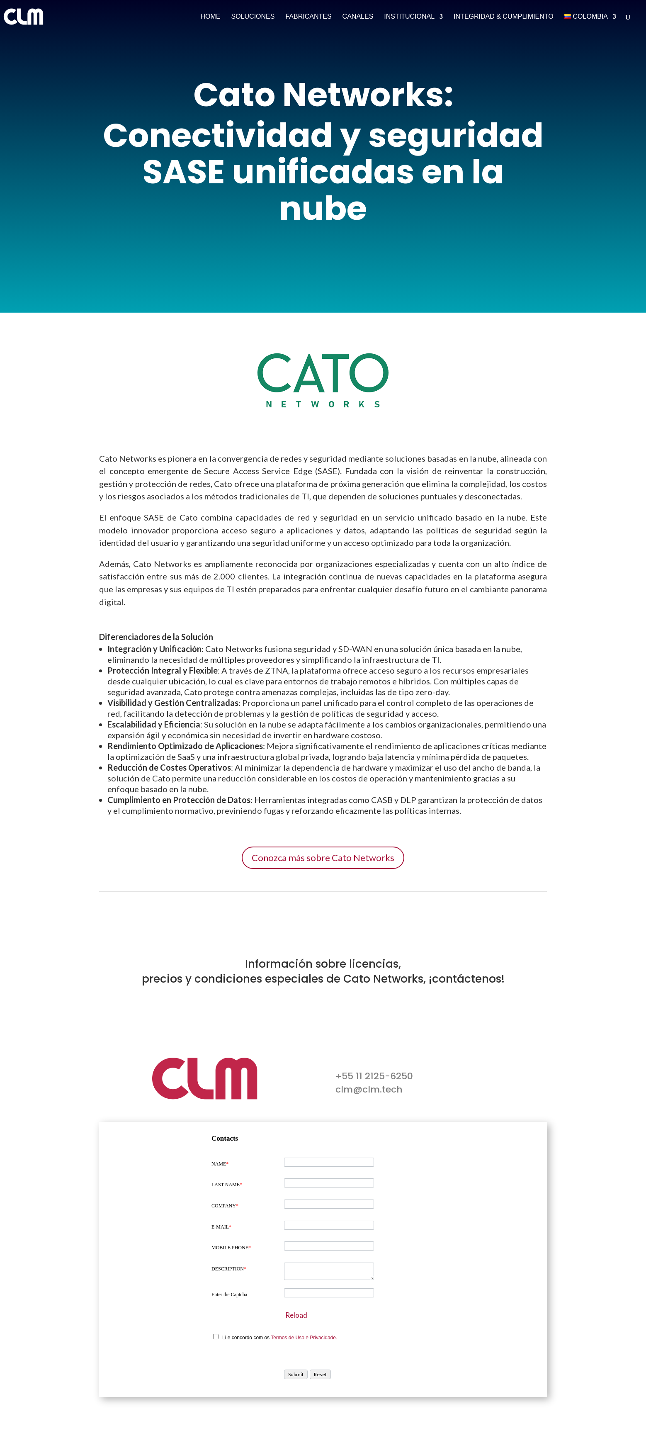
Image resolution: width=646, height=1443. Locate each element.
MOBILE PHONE (231, 1248)
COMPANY (224, 1206)
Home (211, 17)
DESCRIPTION (228, 1269)
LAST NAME (226, 1184)
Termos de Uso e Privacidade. (304, 1338)
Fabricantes (308, 17)
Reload (296, 1315)
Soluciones (253, 17)
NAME (219, 1164)
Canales (358, 17)
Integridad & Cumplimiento (504, 17)
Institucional (409, 17)
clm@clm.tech (369, 1089)
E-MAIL (221, 1227)
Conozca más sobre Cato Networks (323, 857)
